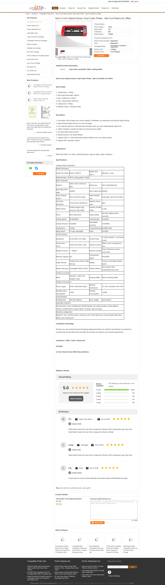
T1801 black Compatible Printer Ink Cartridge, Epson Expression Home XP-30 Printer (113, 549)
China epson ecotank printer (48, 583)
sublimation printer (76, 488)
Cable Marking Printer (33, 74)
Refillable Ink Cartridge (34, 48)
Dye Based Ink (31, 67)
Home (55, 8)
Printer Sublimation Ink (34, 29)
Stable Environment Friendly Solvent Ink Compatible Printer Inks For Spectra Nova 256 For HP (39, 578)
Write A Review (76, 399)
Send (132, 567)
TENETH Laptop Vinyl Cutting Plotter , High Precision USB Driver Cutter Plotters (38, 568)
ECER (132, 583)
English (136, 1)
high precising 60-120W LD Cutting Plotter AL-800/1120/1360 (92, 567)
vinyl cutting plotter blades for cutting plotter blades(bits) (93, 571)
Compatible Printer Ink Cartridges (37, 40)
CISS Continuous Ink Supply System (38, 55)
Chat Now (115, 8)
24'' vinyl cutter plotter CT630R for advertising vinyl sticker (65, 577)
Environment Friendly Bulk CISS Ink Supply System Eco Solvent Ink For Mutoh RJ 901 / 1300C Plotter (62, 550)
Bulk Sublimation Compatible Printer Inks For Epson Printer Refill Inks (96, 549)
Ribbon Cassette (32, 44)
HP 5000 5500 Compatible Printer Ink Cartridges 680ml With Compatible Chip (39, 573)
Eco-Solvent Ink (31, 70)
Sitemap (117, 576)
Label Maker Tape (32, 33)
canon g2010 (86, 488)
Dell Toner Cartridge (33, 52)
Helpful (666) (77, 473)
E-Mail (110, 576)
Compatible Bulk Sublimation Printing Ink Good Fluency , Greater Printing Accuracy (79, 549)
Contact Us (105, 8)
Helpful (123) (76, 424)
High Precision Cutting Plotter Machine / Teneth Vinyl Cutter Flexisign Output (67, 573)
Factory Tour (81, 8)
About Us (71, 8)
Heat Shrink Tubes (32, 59)
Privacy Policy (34, 583)
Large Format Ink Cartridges (35, 37)
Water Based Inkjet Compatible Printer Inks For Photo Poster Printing (130, 549)
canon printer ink (65, 488)
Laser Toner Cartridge (33, 63)
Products (63, 8)
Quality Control (93, 8)
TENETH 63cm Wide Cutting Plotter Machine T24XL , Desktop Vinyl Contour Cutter (67, 568)
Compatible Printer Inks (46, 14)
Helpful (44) (76, 450)
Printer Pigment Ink (33, 25)
